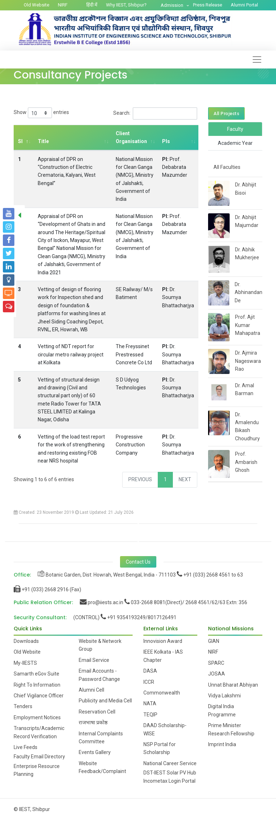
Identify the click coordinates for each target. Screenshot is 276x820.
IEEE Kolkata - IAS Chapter (163, 656)
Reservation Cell (97, 712)
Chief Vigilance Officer (39, 695)
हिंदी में (91, 5)
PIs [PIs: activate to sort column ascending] (166, 141)
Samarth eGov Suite (36, 674)
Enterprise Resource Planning (37, 770)
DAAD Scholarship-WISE (165, 729)
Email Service (94, 660)
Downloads (26, 641)
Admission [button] (172, 5)
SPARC (216, 663)
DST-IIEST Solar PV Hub (169, 773)
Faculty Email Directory (39, 756)
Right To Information (37, 685)
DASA (150, 671)
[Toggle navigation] (257, 59)
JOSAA (216, 674)
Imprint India (222, 744)
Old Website (36, 5)
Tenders (23, 706)
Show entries (41, 112)
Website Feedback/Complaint (102, 767)
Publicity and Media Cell (105, 700)
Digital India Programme (222, 710)
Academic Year (235, 143)
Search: (155, 113)
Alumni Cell (91, 690)
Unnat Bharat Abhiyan (233, 685)
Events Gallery (95, 752)
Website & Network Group (100, 645)
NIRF (63, 5)
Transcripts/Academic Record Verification (39, 732)
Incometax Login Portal (169, 781)
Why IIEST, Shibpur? (126, 5)
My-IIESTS (25, 663)
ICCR (148, 682)
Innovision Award (162, 641)
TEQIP (150, 714)
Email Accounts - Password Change (99, 675)
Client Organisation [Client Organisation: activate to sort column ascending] (131, 137)
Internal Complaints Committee (101, 737)
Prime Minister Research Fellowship (231, 729)
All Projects (226, 113)
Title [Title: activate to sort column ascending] (43, 141)
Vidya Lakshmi (224, 695)
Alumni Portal (244, 5)
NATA (149, 703)
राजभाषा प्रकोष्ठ (93, 722)
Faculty (235, 129)
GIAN (213, 641)
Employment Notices (37, 717)
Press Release (207, 5)
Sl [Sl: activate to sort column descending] (20, 141)
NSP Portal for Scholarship (159, 748)
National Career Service (170, 763)
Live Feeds (25, 747)
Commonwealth (161, 693)
